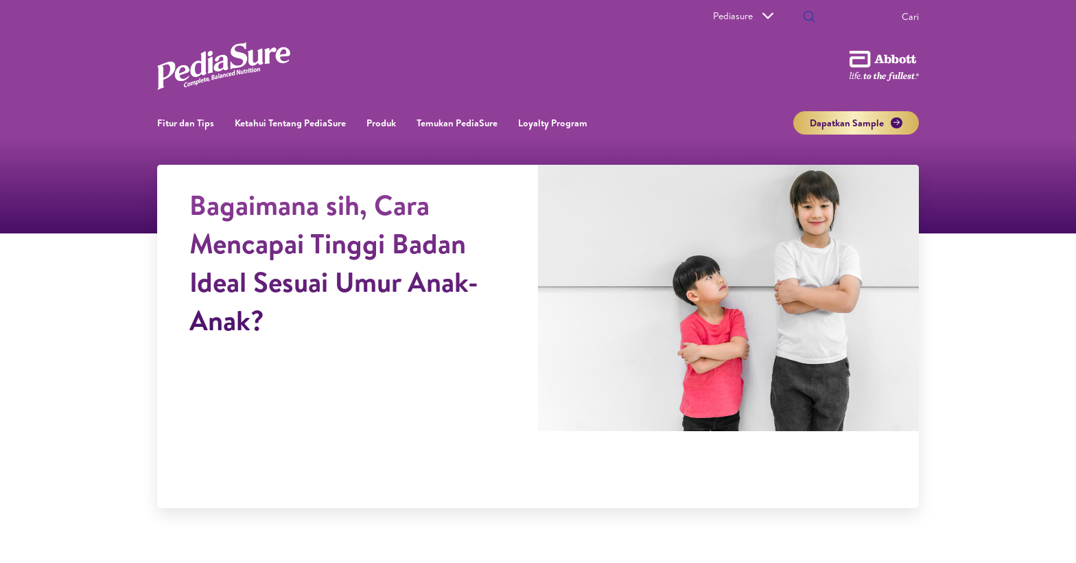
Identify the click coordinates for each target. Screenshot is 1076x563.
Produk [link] (381, 123)
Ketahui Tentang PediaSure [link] (290, 123)
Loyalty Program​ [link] (552, 123)
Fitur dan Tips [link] (185, 123)
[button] (809, 18)
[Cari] (865, 16)
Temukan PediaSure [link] (457, 123)
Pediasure (743, 16)
